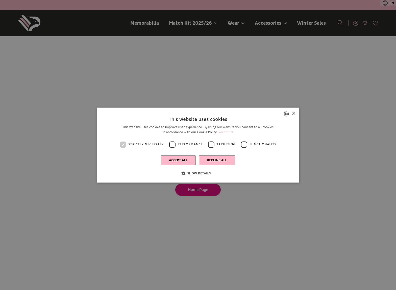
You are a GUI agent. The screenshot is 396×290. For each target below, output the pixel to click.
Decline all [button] (217, 160)
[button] (198, 173)
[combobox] (286, 113)
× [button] (293, 113)
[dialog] (198, 145)
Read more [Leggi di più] (226, 132)
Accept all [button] (178, 160)
